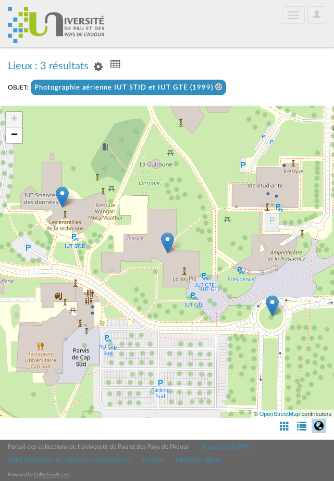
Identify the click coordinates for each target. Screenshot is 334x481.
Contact (153, 460)
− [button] (14, 135)
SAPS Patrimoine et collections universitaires (69, 460)
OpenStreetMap (279, 414)
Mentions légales (198, 460)
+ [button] (14, 120)
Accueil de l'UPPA (225, 447)
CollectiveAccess (52, 474)
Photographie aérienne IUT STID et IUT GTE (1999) (128, 87)
